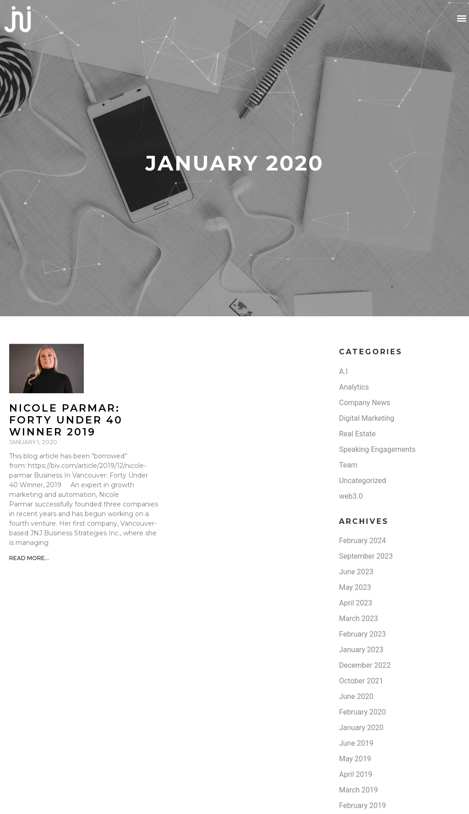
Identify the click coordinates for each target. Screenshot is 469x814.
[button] (461, 18)
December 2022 (365, 665)
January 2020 (361, 727)
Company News (364, 402)
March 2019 (358, 790)
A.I (343, 371)
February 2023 (362, 634)
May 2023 (355, 587)
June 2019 (356, 743)
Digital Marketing (366, 418)
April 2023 (355, 603)
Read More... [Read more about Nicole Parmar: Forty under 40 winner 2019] (29, 558)
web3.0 (351, 496)
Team (348, 465)
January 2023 (361, 649)
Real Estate (357, 433)
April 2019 (355, 774)
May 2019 (355, 758)
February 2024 (362, 540)
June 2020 (356, 696)
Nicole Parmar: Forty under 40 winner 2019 (66, 420)
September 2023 (366, 556)
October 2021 (361, 680)
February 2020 (362, 712)
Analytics (354, 387)
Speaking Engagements (377, 449)
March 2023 (358, 618)
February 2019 (362, 805)
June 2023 (356, 571)
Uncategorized (362, 480)
